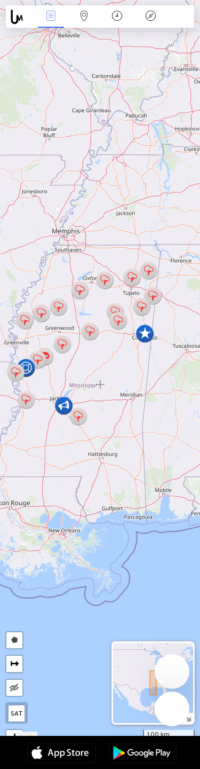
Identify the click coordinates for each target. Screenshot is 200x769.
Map (84, 16)
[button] (78, 416)
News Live (50, 16)
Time (117, 16)
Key (150, 16)
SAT (17, 713)
